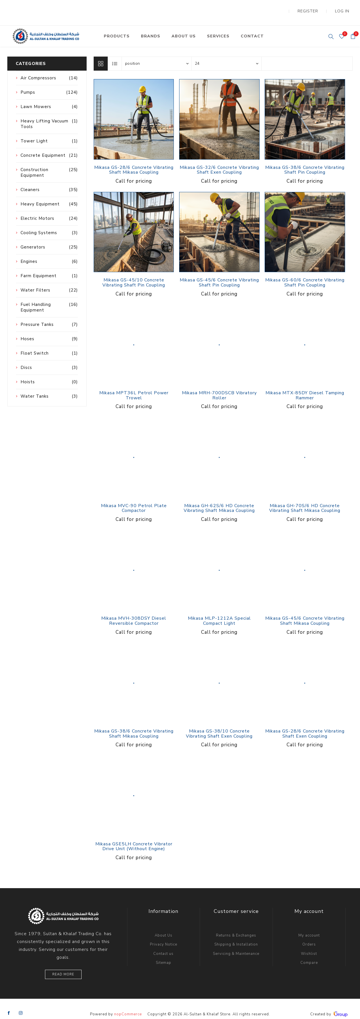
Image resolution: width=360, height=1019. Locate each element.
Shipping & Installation (236, 933)
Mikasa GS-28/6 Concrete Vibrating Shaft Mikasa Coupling (134, 159)
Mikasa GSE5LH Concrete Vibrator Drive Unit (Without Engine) (133, 835)
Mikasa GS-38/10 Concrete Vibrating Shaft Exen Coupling (219, 722)
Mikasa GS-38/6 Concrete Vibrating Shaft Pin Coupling (305, 159)
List (115, 52)
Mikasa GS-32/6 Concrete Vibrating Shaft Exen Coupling (219, 159)
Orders (309, 933)
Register (321, 5)
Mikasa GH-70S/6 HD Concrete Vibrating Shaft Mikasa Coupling (304, 497)
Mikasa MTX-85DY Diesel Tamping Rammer (305, 384)
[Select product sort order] (157, 52)
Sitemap (163, 951)
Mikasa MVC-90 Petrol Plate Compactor (134, 497)
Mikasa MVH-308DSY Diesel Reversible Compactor (133, 610)
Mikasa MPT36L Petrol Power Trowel (133, 384)
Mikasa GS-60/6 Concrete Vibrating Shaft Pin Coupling (305, 271)
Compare (309, 951)
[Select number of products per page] (226, 52)
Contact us (163, 942)
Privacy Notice (163, 933)
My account (309, 924)
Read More (63, 963)
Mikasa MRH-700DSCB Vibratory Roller (219, 384)
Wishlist (309, 942)
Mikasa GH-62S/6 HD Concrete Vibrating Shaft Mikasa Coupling (219, 497)
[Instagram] (20, 1001)
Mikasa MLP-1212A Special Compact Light (219, 610)
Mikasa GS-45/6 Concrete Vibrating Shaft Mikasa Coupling (305, 610)
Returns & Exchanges (236, 924)
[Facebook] (9, 1001)
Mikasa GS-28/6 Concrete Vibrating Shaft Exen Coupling (305, 722)
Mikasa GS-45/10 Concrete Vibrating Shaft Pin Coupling (133, 271)
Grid (101, 52)
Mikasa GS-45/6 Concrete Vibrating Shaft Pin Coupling (219, 271)
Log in (346, 5)
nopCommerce (128, 1002)
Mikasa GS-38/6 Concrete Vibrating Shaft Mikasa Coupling (134, 722)
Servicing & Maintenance (236, 942)
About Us (163, 924)
